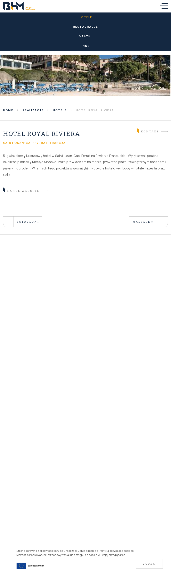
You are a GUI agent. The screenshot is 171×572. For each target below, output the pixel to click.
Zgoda (149, 564)
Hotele (85, 17)
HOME (8, 110)
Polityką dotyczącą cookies (116, 551)
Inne (85, 46)
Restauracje (85, 26)
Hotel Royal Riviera (95, 110)
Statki (85, 36)
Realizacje (33, 110)
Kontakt (148, 131)
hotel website (21, 190)
